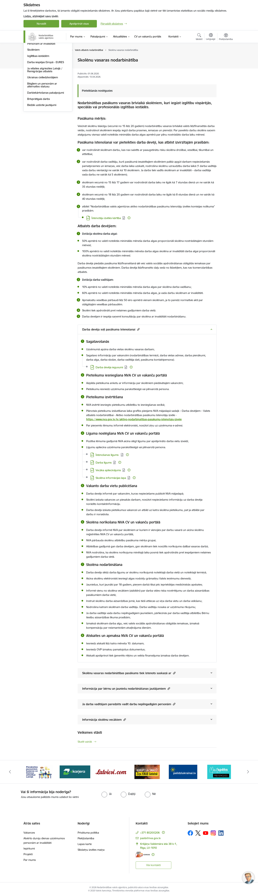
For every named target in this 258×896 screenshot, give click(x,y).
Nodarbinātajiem (37, 75)
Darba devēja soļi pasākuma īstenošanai (111, 329)
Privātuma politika (88, 832)
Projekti (28, 854)
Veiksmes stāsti (90, 732)
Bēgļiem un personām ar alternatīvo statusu (42, 123)
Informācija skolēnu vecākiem (104, 719)
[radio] (106, 794)
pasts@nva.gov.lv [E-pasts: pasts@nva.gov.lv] (150, 838)
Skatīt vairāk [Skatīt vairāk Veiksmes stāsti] (85, 741)
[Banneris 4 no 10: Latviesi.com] (147, 771)
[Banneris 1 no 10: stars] (39, 771)
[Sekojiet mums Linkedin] (221, 833)
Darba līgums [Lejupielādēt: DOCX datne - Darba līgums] (104, 462)
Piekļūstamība (86, 838)
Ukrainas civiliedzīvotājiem (42, 115)
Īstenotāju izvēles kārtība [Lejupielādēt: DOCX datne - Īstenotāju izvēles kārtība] (106, 218)
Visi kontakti (153, 865)
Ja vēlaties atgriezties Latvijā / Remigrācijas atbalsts (44, 108)
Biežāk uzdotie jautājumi (41, 143)
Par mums (30, 860)
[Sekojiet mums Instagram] (213, 833)
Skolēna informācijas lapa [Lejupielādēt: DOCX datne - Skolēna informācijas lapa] (111, 478)
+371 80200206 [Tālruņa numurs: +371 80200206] (150, 832)
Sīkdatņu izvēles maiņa (91, 849)
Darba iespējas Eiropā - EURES (45, 100)
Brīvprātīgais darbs (38, 137)
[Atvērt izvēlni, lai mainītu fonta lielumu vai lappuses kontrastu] (225, 37)
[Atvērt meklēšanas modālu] (199, 37)
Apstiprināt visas (79, 23)
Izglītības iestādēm (38, 94)
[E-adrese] (143, 854)
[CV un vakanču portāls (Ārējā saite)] (147, 36)
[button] (138, 329)
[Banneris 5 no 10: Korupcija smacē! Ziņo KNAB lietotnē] (183, 771)
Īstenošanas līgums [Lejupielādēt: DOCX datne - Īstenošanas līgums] (107, 455)
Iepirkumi (29, 848)
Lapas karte (85, 844)
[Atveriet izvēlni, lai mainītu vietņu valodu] (210, 37)
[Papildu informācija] (129, 218)
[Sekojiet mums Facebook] (190, 833)
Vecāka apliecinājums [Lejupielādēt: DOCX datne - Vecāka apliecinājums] (108, 470)
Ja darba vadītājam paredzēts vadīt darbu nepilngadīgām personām (128, 704)
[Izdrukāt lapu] (226, 58)
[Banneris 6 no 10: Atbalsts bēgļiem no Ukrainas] (219, 771)
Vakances (29, 832)
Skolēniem (33, 88)
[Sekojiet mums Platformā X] (198, 833)
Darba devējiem (36, 60)
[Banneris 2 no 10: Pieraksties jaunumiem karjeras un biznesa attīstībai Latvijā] (75, 771)
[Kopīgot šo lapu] (226, 67)
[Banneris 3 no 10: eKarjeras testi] (111, 771)
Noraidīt (41, 23)
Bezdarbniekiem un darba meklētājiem (42, 68)
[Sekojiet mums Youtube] (205, 833)
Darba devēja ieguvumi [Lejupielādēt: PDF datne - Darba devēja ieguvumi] (109, 367)
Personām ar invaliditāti (41, 81)
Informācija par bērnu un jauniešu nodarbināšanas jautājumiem (126, 688)
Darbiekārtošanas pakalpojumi (45, 131)
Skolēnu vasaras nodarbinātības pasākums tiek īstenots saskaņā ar (129, 673)
